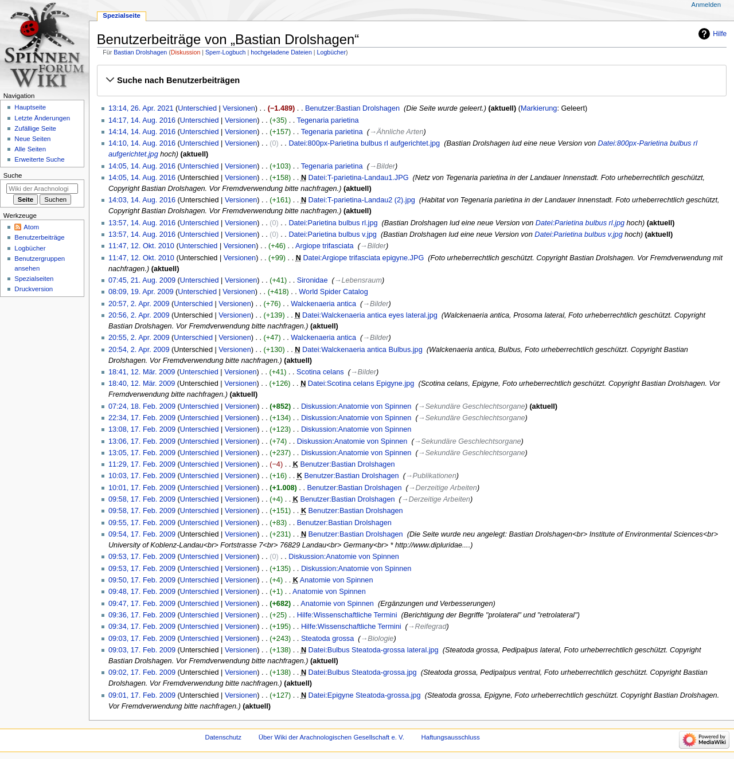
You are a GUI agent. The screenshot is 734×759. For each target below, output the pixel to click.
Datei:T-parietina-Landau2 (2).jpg (362, 200)
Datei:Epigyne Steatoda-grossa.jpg (365, 695)
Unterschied (197, 108)
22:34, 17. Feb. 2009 (141, 418)
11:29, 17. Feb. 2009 (141, 464)
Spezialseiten (33, 278)
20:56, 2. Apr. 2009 (139, 315)
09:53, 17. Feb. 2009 (141, 557)
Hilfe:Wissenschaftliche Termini (347, 615)
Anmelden (706, 4)
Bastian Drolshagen (140, 52)
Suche (12, 175)
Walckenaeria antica (323, 304)
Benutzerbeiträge (39, 237)
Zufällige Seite (35, 128)
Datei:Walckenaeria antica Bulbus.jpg (362, 350)
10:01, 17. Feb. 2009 (141, 488)
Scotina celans (320, 372)
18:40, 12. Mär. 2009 (141, 384)
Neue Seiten (32, 138)
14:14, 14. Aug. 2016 (141, 132)
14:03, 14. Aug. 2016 (141, 200)
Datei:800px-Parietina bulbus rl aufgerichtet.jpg (364, 143)
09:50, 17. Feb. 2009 (141, 580)
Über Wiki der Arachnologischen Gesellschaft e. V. (331, 737)
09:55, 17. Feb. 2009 (141, 523)
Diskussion (186, 52)
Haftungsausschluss (450, 737)
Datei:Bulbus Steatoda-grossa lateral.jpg (374, 650)
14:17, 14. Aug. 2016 (141, 120)
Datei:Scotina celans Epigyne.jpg (361, 384)
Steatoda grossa (327, 639)
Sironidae (312, 280)
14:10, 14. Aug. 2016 (141, 143)
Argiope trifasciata (324, 246)
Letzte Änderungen (42, 118)
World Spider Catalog (333, 292)
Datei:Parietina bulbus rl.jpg (332, 223)
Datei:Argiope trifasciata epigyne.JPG (363, 258)
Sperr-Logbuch (225, 52)
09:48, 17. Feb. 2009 (141, 592)
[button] (411, 80)
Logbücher (331, 52)
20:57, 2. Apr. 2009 (139, 304)
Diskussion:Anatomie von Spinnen (356, 406)
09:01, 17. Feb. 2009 (141, 695)
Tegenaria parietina (328, 120)
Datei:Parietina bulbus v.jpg (332, 234)
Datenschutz (223, 737)
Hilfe (720, 34)
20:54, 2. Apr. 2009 (139, 350)
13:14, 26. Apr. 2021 (141, 108)
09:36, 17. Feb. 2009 (141, 615)
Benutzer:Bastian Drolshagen (352, 108)
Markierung (539, 108)
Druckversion (33, 288)
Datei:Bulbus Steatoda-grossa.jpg (363, 672)
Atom (31, 227)
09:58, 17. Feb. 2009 (141, 499)
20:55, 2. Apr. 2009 (139, 338)
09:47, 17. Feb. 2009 (141, 604)
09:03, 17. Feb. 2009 (141, 639)
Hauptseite (30, 107)
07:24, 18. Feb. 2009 (141, 406)
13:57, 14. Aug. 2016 (141, 223)
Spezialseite (121, 15)
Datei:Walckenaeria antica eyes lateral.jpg (370, 315)
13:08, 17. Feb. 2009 (141, 429)
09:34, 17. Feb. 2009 (141, 627)
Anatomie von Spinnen (336, 580)
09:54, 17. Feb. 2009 (141, 534)
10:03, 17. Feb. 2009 (141, 476)
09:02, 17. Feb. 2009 (141, 672)
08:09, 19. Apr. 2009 (141, 292)
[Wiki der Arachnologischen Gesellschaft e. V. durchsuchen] (42, 188)
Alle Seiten (30, 149)
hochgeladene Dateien (281, 52)
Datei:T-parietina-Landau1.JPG (359, 178)
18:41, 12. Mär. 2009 (141, 372)
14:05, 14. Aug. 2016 (141, 166)
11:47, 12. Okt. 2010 (141, 246)
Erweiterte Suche (39, 159)
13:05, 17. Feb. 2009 (141, 453)
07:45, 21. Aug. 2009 (141, 280)
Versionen (238, 108)
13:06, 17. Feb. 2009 (141, 441)
